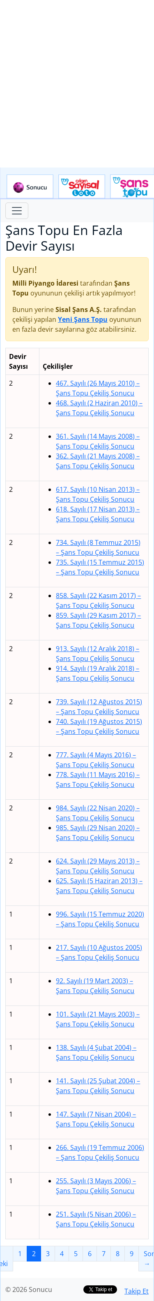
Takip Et (136, 1291)
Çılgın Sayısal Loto (81, 187)
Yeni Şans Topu (83, 319)
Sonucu (30, 187)
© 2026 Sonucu (28, 1289)
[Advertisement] (77, 84)
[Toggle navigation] (16, 210)
